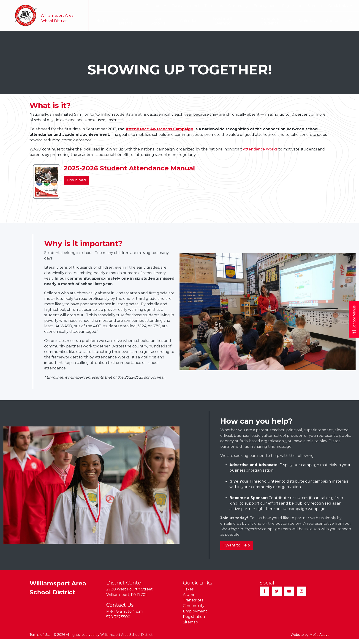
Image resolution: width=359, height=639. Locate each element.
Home (99, 21)
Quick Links (340, 6)
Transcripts (213, 6)
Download (78, 181)
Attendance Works (260, 149)
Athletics (308, 21)
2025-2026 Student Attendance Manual (129, 168)
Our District (125, 21)
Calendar (186, 21)
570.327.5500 (118, 617)
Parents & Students (271, 21)
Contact (333, 21)
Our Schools (158, 21)
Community (238, 6)
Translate (156, 6)
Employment (265, 6)
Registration (292, 6)
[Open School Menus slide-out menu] (354, 319)
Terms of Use (40, 635)
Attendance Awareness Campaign (159, 129)
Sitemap (315, 6)
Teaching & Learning (223, 21)
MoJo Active (319, 635)
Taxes (177, 6)
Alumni (193, 6)
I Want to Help (236, 545)
